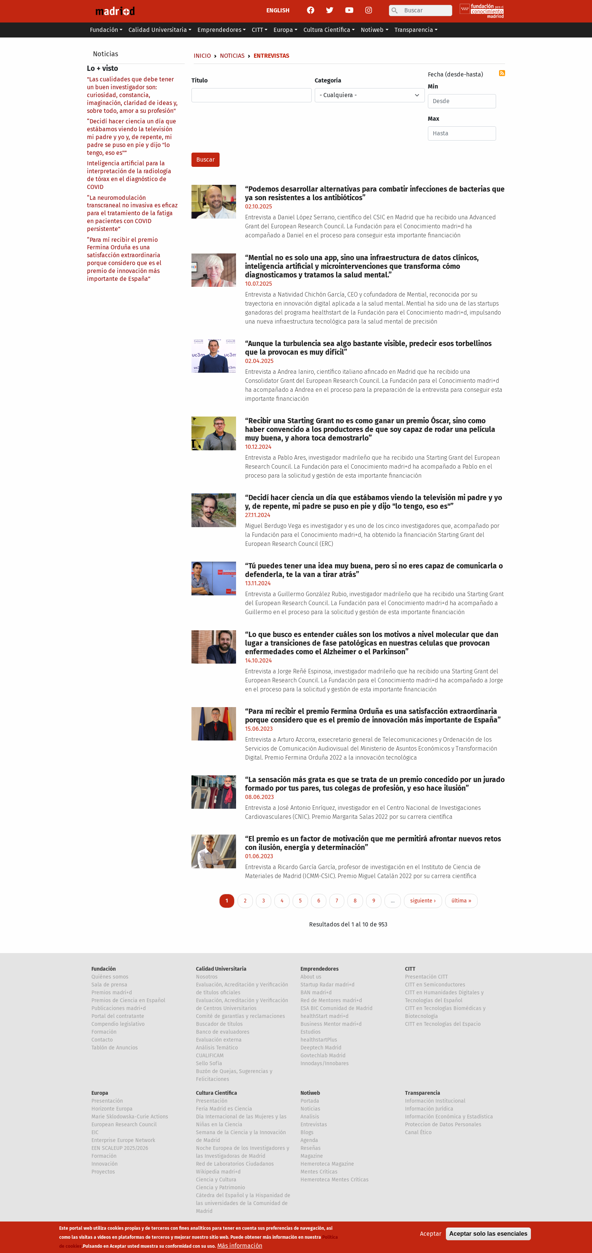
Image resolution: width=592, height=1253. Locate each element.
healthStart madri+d (324, 1016)
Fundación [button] (104, 29)
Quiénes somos (110, 977)
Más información (239, 1246)
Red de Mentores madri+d (331, 1000)
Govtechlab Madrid (322, 1055)
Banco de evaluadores (223, 1032)
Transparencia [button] (414, 29)
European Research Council (124, 1124)
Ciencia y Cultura (216, 1180)
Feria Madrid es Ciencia (224, 1109)
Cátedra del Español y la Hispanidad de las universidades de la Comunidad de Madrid (243, 1203)
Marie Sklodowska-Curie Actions (129, 1117)
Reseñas (310, 1148)
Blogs (307, 1132)
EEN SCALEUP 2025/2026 (119, 1148)
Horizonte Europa (112, 1109)
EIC (95, 1132)
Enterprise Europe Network (123, 1140)
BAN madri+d (316, 992)
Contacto (102, 1040)
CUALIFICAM (210, 1055)
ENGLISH (278, 10)
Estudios (310, 1032)
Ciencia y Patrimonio (220, 1187)
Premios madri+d (111, 992)
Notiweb (310, 1093)
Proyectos (103, 1172)
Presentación (107, 1101)
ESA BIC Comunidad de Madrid (336, 1008)
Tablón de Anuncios (114, 1048)
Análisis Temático (217, 1048)
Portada (309, 1101)
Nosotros (207, 977)
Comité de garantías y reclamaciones (240, 1016)
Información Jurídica (429, 1109)
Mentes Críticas (319, 1172)
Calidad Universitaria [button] (158, 29)
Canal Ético (418, 1132)
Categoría (328, 80)
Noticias (105, 54)
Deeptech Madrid (320, 1048)
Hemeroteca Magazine (327, 1164)
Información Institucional (435, 1101)
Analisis (309, 1117)
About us (310, 977)
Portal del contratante (117, 1016)
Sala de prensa (109, 985)
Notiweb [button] (372, 29)
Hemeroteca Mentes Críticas (334, 1180)
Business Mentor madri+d (331, 1024)
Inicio (202, 55)
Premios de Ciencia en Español (128, 1000)
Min (433, 86)
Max (433, 118)
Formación (104, 1032)
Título (199, 80)
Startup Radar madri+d (327, 985)
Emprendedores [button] (219, 29)
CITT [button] (257, 29)
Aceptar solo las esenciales (488, 1234)
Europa (99, 1093)
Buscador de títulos (219, 1024)
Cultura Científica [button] (326, 29)
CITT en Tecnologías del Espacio (443, 1024)
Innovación (104, 1164)
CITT (410, 969)
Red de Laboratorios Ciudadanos (235, 1164)
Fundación (103, 969)
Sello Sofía (209, 1063)
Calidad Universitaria (221, 969)
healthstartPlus (318, 1040)
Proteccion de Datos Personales (443, 1124)
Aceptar (430, 1234)
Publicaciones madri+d (118, 1008)
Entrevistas (313, 1124)
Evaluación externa (219, 1040)
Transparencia (422, 1093)
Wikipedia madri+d (218, 1172)
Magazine (311, 1156)
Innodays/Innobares (324, 1063)
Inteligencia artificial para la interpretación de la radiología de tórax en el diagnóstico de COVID (129, 175)
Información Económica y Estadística (449, 1117)
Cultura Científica (216, 1093)
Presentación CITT (426, 977)
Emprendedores (319, 969)
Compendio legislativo (118, 1024)
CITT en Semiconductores (435, 985)
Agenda (309, 1140)
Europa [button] (283, 29)
